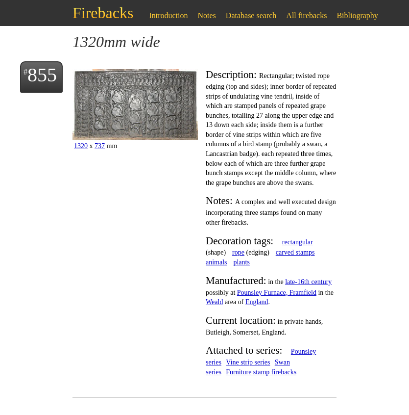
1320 (81, 146)
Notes (207, 15)
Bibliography (357, 15)
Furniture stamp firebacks (261, 372)
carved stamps (295, 252)
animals (216, 262)
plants (241, 262)
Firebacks (102, 13)
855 (42, 75)
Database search (251, 15)
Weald (214, 302)
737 (100, 146)
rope (238, 252)
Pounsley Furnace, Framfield (276, 292)
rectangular (297, 242)
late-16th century (308, 281)
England (256, 302)
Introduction (168, 15)
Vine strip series (248, 362)
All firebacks (306, 15)
